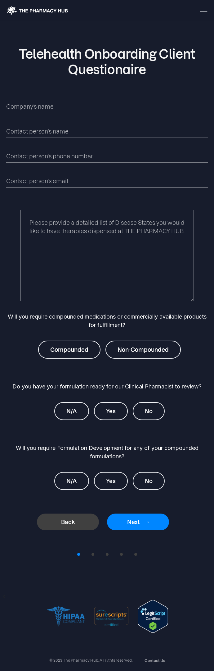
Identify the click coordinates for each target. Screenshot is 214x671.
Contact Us (155, 660)
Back (68, 522)
